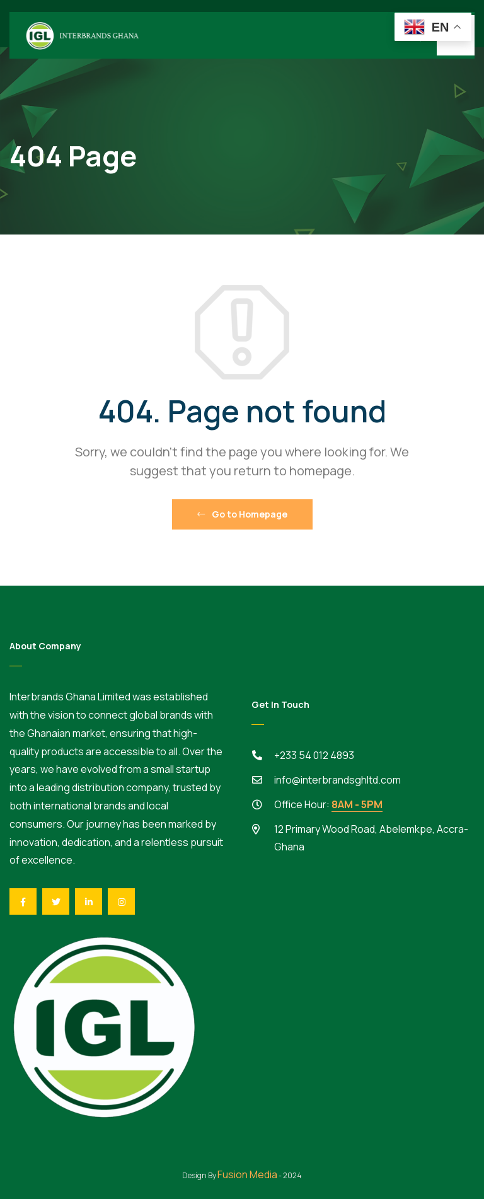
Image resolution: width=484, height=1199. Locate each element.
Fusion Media (247, 1174)
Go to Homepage (242, 514)
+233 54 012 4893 (314, 755)
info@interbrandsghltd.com (337, 780)
